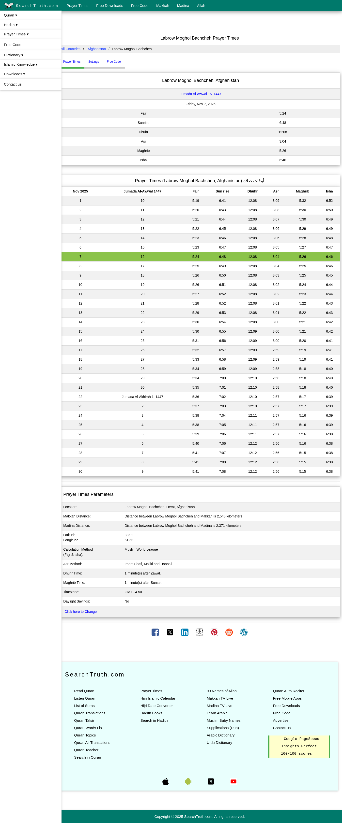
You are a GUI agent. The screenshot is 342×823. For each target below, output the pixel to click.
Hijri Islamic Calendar (161, 698)
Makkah (162, 5)
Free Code (139, 5)
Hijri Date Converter (160, 706)
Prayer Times (77, 5)
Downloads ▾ (14, 74)
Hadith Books (155, 713)
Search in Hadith (157, 720)
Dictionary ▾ (13, 55)
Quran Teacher (90, 750)
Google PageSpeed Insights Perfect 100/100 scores (300, 746)
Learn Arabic (219, 713)
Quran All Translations (96, 742)
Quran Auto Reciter (290, 691)
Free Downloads (109, 5)
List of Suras (88, 706)
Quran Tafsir (88, 720)
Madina (183, 5)
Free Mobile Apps (288, 698)
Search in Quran (91, 757)
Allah (201, 5)
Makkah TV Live (222, 698)
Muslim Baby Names (226, 720)
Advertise (282, 720)
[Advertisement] (201, 23)
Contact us (13, 84)
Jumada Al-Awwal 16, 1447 (203, 94)
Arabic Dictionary (223, 735)
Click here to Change (85, 612)
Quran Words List (92, 728)
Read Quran (88, 691)
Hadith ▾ (11, 25)
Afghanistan (101, 49)
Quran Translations (94, 713)
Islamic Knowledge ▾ (21, 64)
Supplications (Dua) (225, 728)
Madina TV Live (221, 706)
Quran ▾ (10, 15)
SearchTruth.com (31, 6)
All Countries (75, 49)
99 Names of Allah (224, 691)
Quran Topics (89, 735)
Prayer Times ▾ (16, 34)
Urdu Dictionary (221, 742)
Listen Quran (89, 698)
